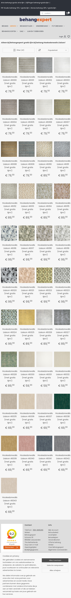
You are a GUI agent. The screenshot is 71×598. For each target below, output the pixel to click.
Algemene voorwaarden (57, 550)
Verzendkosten (54, 540)
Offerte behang (54, 542)
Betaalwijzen (53, 537)
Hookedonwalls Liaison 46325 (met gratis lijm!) (27, 334)
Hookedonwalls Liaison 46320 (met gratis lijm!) (9, 292)
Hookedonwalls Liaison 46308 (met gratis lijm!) (9, 166)
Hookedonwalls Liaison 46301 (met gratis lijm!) (27, 81)
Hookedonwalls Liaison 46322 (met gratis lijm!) (45, 292)
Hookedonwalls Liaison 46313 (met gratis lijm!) (27, 208)
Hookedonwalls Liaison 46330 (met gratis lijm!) (27, 376)
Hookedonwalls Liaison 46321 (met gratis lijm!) (27, 292)
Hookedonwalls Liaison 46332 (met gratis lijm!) (62, 376)
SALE (23, 31)
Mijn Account (53, 530)
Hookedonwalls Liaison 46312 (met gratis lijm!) (9, 208)
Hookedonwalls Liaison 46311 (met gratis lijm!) (62, 166)
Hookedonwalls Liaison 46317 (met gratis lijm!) (27, 250)
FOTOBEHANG (58, 26)
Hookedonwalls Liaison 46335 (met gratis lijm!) (9, 418)
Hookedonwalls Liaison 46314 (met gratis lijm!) (45, 208)
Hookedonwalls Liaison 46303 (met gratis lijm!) (62, 81)
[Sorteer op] (52, 50)
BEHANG (5, 26)
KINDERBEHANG (43, 26)
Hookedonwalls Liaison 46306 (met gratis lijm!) (45, 124)
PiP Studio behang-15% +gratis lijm (15, 8)
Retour (50, 532)
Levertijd (51, 535)
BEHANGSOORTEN (10, 31)
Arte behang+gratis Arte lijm (12, 2)
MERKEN (14, 26)
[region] (21, 578)
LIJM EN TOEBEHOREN (35, 31)
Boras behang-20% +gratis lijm (43, 8)
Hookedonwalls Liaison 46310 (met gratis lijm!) (45, 166)
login (62, 36)
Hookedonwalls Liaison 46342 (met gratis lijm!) (62, 460)
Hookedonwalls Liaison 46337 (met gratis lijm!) (45, 418)
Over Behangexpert (56, 547)
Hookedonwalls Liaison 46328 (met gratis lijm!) (9, 376)
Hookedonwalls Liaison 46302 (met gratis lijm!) (45, 81)
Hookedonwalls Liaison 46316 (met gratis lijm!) (9, 250)
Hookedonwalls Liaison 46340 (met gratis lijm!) (27, 460)
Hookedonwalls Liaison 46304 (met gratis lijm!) (9, 124)
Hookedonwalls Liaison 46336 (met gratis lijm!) (27, 418)
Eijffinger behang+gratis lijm (37, 2)
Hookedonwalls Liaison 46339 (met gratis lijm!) (9, 460)
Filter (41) (18, 50)
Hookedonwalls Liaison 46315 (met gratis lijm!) (62, 208)
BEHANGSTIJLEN (27, 26)
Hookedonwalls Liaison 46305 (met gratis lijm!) (27, 124)
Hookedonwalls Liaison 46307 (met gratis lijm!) (62, 124)
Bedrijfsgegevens (31, 550)
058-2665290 (38, 530)
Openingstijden (31, 547)
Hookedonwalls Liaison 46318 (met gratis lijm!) (45, 250)
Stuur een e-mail (31, 545)
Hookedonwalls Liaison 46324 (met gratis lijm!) (9, 334)
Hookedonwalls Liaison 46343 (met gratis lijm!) (9, 502)
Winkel (50, 545)
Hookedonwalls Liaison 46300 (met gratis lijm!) (9, 81)
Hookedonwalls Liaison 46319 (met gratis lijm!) (62, 250)
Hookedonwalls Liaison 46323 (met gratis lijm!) (62, 292)
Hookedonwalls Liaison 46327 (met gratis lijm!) (62, 334)
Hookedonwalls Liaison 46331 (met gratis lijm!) (45, 376)
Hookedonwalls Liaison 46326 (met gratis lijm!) (45, 334)
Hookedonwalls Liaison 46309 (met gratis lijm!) (27, 166)
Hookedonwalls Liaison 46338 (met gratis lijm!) (62, 418)
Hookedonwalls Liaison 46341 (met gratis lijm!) (45, 460)
